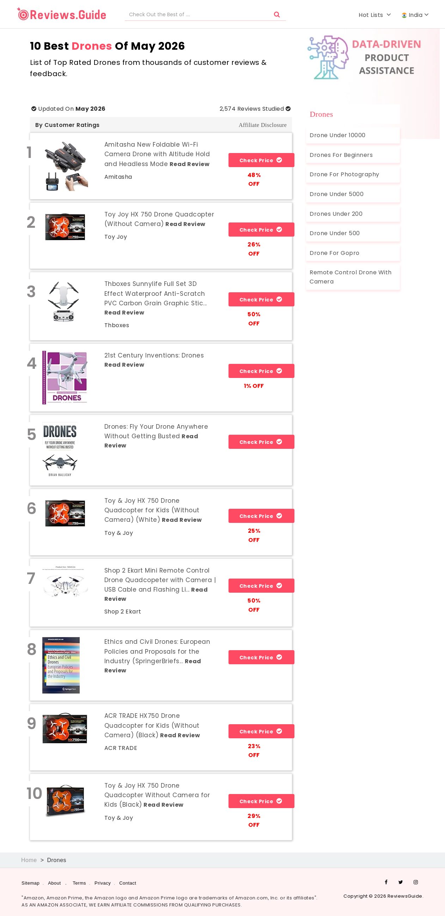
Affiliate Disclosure (263, 125)
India (415, 15)
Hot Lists (375, 15)
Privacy (103, 883)
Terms (79, 883)
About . (57, 883)
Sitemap (30, 883)
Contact (127, 883)
